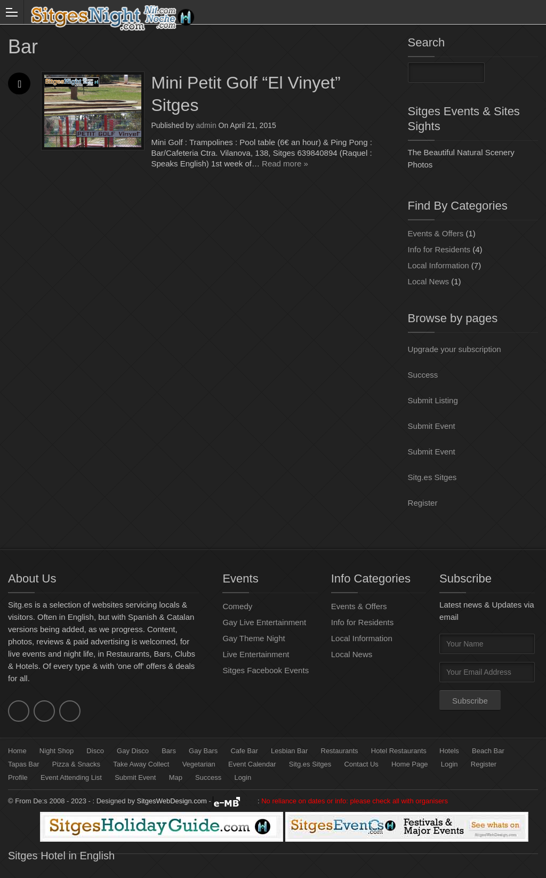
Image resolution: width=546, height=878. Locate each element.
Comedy (237, 606)
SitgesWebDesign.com (172, 801)
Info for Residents (439, 249)
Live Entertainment (255, 654)
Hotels (449, 751)
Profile (18, 777)
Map (175, 777)
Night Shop (56, 751)
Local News (428, 281)
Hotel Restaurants (399, 751)
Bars (169, 751)
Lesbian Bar (289, 751)
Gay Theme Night (253, 638)
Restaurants (339, 751)
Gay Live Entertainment (264, 622)
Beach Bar (488, 751)
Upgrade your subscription (454, 349)
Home (17, 751)
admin (206, 125)
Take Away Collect (141, 764)
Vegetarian (198, 764)
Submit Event (431, 425)
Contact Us (361, 764)
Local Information (438, 265)
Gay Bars (203, 751)
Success (423, 374)
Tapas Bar (23, 764)
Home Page (409, 764)
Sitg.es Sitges (432, 477)
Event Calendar (252, 764)
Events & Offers (436, 233)
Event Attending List (71, 777)
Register (423, 502)
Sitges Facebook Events (265, 670)
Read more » (285, 163)
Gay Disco (133, 751)
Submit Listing (433, 400)
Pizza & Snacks (76, 764)
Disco (95, 751)
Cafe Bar (244, 751)
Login (449, 764)
